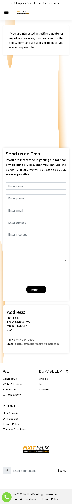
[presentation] (27, 273)
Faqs (42, 384)
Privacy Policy (11, 424)
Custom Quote (12, 394)
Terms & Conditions (15, 429)
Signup (62, 470)
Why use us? (10, 418)
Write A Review (12, 384)
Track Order (54, 3)
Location (42, 3)
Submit (36, 289)
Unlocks (44, 378)
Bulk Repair (9, 389)
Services (44, 389)
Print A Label (31, 3)
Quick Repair (17, 3)
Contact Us (10, 378)
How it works (11, 413)
